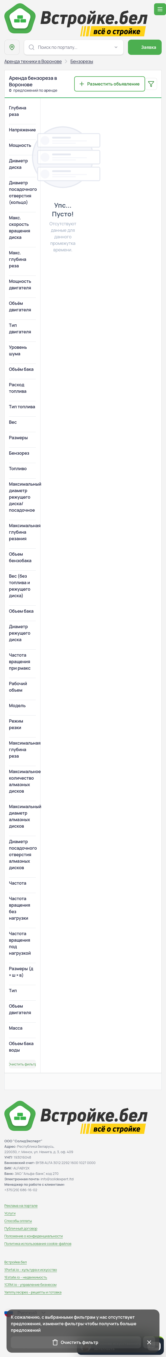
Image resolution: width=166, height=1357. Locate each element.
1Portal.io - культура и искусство (30, 1269)
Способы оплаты (18, 1220)
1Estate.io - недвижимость (25, 1277)
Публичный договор (20, 1228)
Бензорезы (81, 61)
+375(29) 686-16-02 (20, 1189)
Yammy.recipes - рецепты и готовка (32, 1292)
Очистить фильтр (22, 1064)
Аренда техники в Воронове (33, 61)
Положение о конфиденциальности (33, 1235)
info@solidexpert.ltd (57, 1178)
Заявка (148, 47)
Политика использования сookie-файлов (37, 1243)
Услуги (9, 1213)
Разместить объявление (113, 84)
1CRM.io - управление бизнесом (30, 1284)
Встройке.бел (15, 1262)
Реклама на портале (20, 1205)
